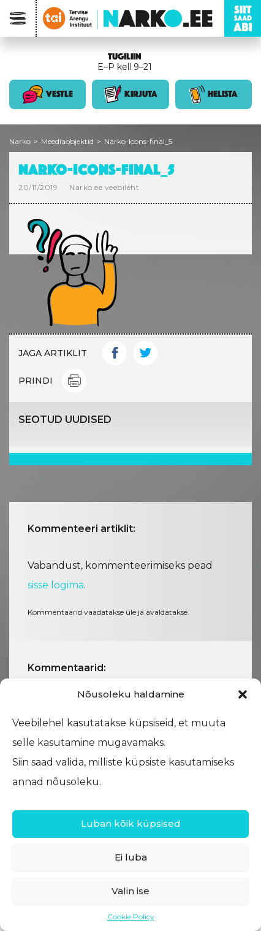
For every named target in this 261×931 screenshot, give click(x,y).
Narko (20, 141)
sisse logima (56, 585)
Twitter (145, 353)
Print (74, 380)
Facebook (114, 353)
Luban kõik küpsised (131, 823)
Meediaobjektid (67, 141)
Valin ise (130, 891)
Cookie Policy (130, 916)
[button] (242, 694)
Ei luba (131, 857)
